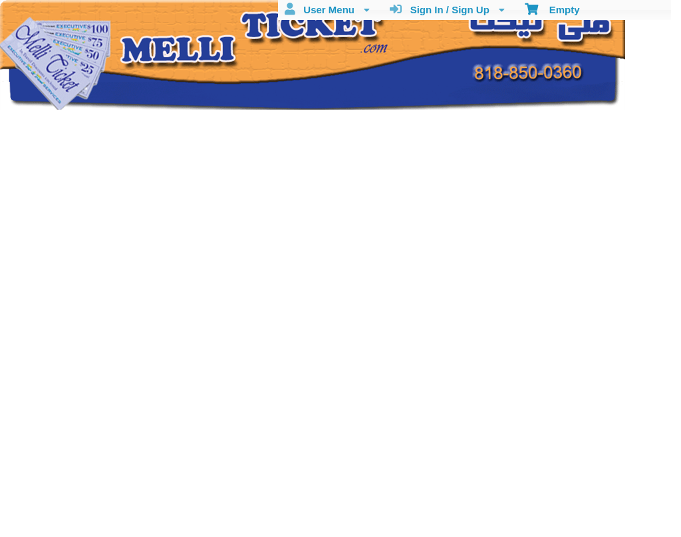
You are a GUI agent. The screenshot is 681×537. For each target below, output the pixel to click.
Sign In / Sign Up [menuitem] (447, 9)
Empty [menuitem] (552, 8)
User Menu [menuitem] (327, 9)
